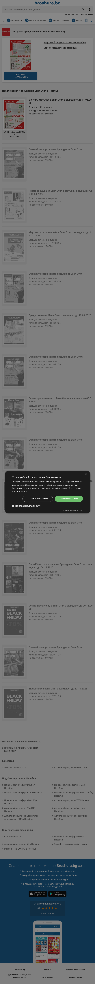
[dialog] (47, 492)
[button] (26, 505)
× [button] (86, 474)
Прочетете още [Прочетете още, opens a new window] (19, 491)
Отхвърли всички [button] (38, 498)
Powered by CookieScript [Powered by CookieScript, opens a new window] (73, 511)
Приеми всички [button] (69, 498)
